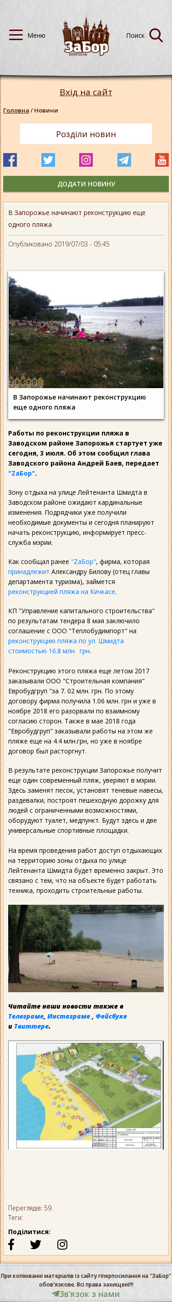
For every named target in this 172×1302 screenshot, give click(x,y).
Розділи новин (86, 133)
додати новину (86, 183)
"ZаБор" (21, 473)
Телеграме (26, 1016)
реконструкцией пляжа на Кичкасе (61, 591)
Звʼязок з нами (86, 1293)
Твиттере (31, 1026)
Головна (16, 110)
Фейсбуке (111, 1016)
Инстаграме (68, 1016)
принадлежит (29, 571)
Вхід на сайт (86, 92)
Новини (46, 110)
